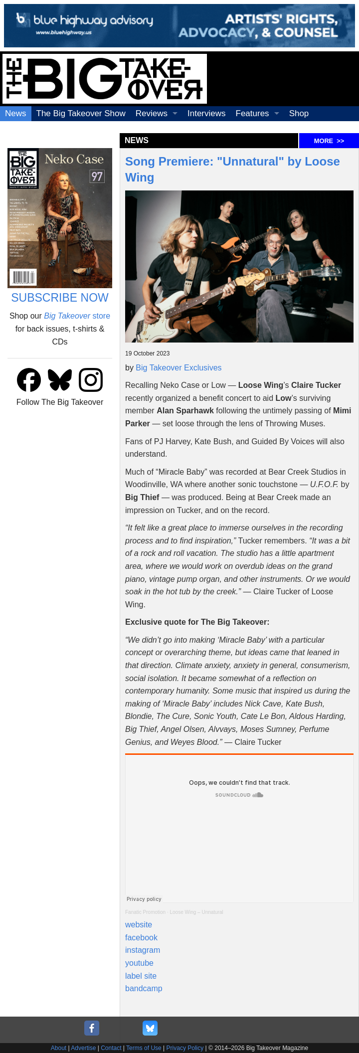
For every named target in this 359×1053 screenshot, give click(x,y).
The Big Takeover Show (81, 113)
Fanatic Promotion (145, 912)
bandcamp (144, 988)
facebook (141, 937)
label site (141, 976)
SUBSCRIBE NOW (60, 297)
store (77, 316)
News (15, 113)
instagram (142, 950)
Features (252, 113)
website (138, 924)
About (58, 1048)
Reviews (152, 113)
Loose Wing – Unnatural (196, 912)
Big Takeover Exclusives (178, 367)
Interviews (206, 113)
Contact (111, 1048)
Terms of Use (144, 1048)
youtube (139, 963)
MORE (329, 141)
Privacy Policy (185, 1048)
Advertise (83, 1048)
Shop (299, 113)
